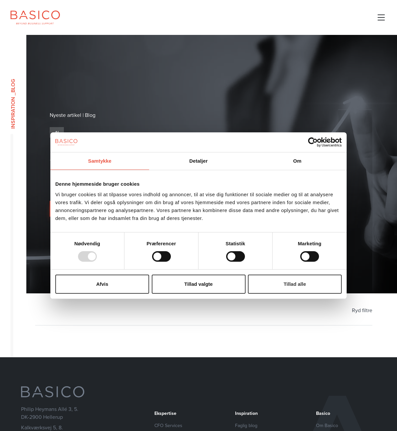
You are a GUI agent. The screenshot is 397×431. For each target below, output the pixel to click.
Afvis (102, 284)
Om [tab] (297, 160)
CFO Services (168, 425)
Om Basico (327, 425)
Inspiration (13, 113)
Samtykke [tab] (100, 160)
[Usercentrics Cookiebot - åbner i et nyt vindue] (313, 142)
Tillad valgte (198, 284)
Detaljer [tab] (198, 160)
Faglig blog (246, 425)
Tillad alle (294, 284)
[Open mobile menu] (381, 17)
